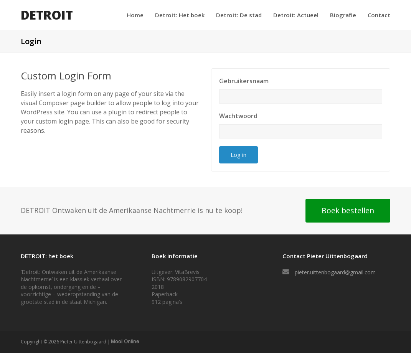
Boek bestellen (348, 210)
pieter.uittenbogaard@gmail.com (335, 272)
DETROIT (47, 15)
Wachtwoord (238, 116)
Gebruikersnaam (244, 81)
